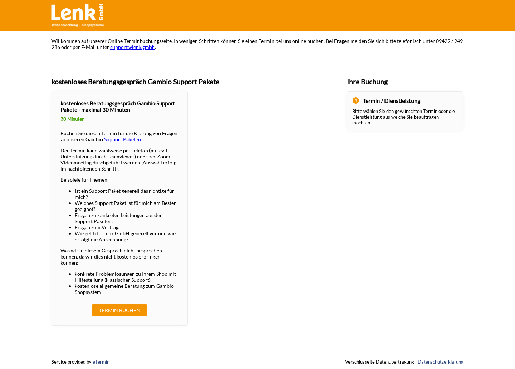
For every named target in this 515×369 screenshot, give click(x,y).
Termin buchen (119, 310)
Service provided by (80, 362)
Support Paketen (122, 139)
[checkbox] (119, 208)
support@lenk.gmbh (132, 47)
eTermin (101, 362)
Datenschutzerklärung (441, 362)
